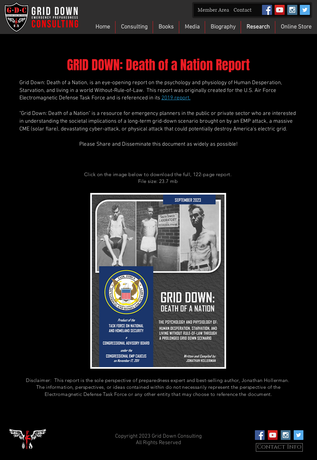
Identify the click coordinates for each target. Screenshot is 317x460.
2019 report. (176, 98)
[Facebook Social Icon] (267, 10)
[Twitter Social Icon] (305, 10)
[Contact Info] (279, 447)
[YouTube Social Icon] (280, 10)
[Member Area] (213, 10)
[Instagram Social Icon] (292, 10)
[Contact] (243, 10)
